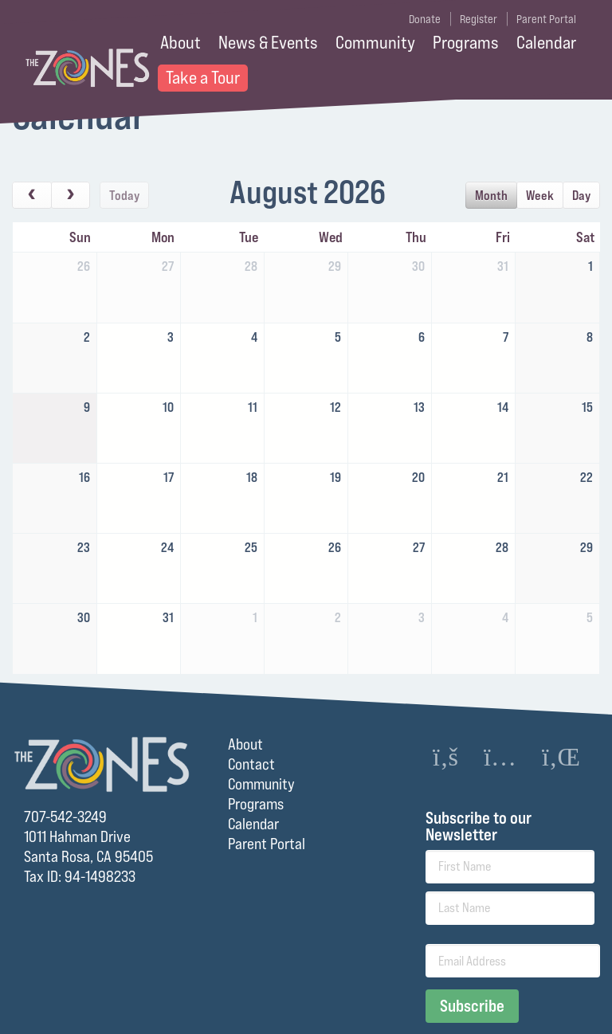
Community (375, 42)
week (540, 195)
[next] (71, 195)
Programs (466, 42)
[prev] (32, 195)
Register (478, 18)
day (581, 195)
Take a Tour (203, 77)
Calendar (546, 42)
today (124, 195)
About (180, 42)
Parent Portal (546, 18)
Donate (425, 18)
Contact (251, 764)
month (491, 195)
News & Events (268, 42)
